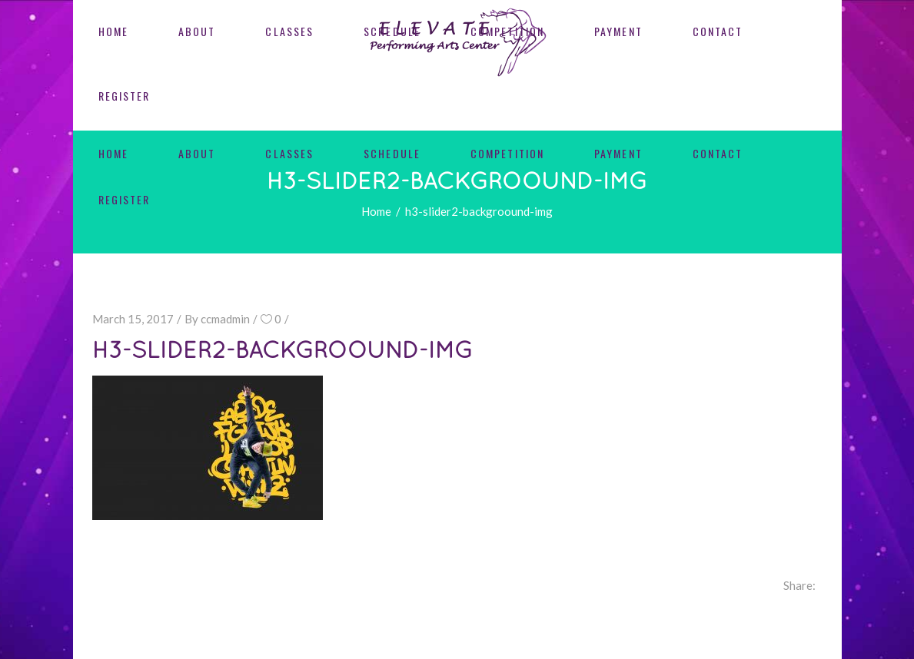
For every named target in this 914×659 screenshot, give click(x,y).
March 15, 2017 (133, 319)
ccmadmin (225, 319)
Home (376, 211)
